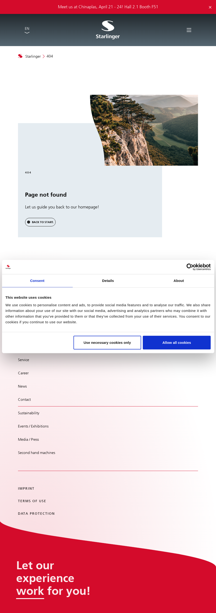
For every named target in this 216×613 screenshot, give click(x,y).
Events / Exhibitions (33, 426)
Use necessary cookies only (107, 342)
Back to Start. (42, 222)
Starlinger (33, 56)
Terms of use (32, 501)
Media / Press (28, 439)
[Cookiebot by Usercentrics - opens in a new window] (190, 267)
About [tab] (179, 281)
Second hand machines (36, 452)
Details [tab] (108, 281)
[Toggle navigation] (189, 30)
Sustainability (28, 413)
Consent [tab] (37, 281)
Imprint (26, 489)
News (22, 386)
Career (23, 373)
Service (23, 360)
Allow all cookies (177, 342)
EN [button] (27, 28)
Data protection (36, 514)
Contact (24, 399)
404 (50, 56)
